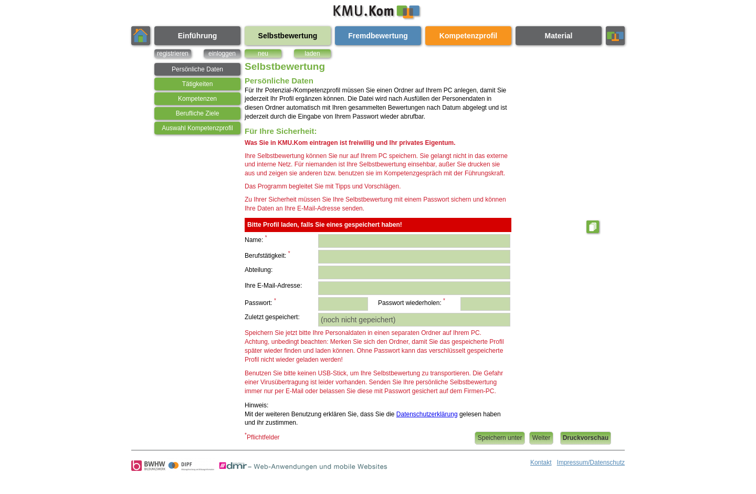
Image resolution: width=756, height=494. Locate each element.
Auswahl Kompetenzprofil (197, 128)
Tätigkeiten (197, 84)
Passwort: (260, 302)
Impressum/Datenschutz (591, 462)
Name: (256, 239)
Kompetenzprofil (468, 35)
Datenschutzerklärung (427, 414)
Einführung (197, 35)
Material (559, 35)
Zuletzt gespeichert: (272, 317)
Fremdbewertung (378, 35)
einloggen (222, 53)
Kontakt (541, 462)
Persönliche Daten (197, 69)
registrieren (172, 53)
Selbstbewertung (288, 35)
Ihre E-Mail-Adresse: (273, 285)
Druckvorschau (585, 438)
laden (312, 53)
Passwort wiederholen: (411, 302)
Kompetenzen (197, 98)
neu (263, 53)
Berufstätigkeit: (267, 254)
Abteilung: (258, 270)
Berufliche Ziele (197, 113)
